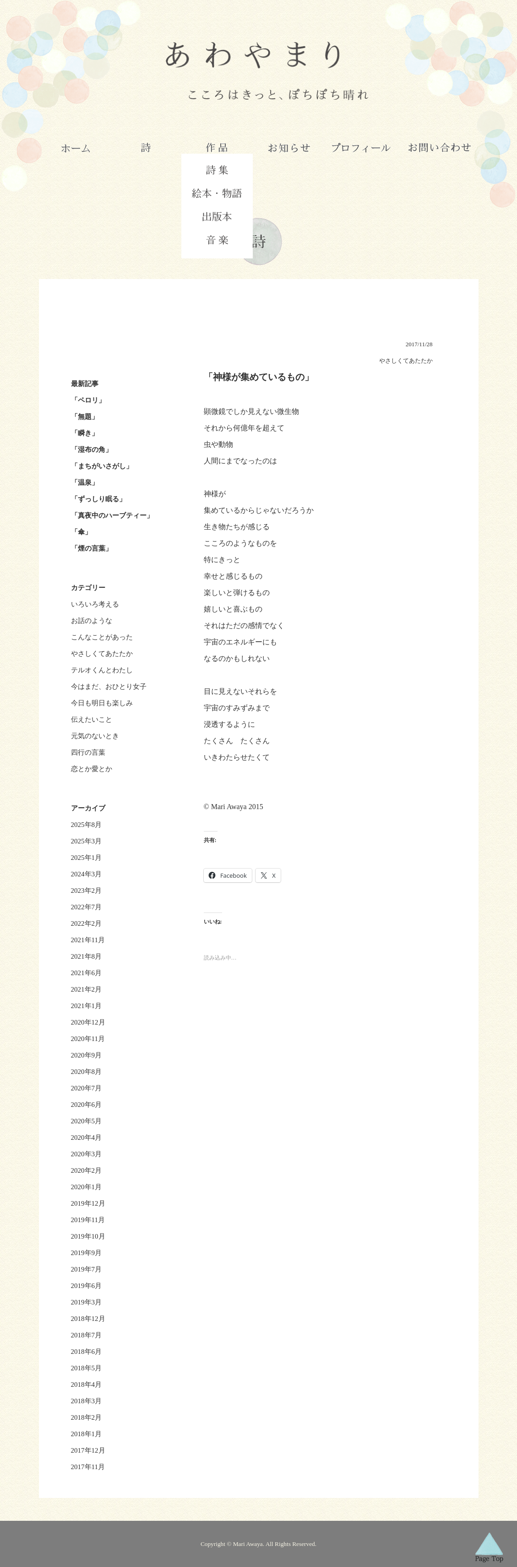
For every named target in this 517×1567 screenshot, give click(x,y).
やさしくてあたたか (102, 653)
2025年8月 (86, 824)
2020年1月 (86, 1187)
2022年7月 (86, 907)
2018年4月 (86, 1384)
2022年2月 (86, 923)
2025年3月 (86, 841)
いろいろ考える (95, 604)
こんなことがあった (102, 637)
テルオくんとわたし (102, 670)
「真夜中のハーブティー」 (112, 515)
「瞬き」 (84, 433)
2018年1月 (86, 1434)
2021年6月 (86, 973)
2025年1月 (86, 857)
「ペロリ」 (88, 400)
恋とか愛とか (91, 769)
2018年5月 (86, 1368)
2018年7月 (86, 1335)
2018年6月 (86, 1351)
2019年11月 (88, 1220)
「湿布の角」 (91, 449)
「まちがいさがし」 (102, 466)
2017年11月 (88, 1466)
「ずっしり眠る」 (98, 499)
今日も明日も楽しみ (102, 703)
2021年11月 (88, 940)
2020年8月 (86, 1071)
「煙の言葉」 (91, 548)
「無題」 (84, 416)
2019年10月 (88, 1236)
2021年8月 (86, 956)
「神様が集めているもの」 (259, 377)
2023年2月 (86, 890)
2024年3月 (86, 874)
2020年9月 (86, 1055)
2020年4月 (86, 1137)
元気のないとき (95, 736)
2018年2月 (86, 1417)
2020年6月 (86, 1104)
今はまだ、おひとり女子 (109, 686)
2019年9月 (86, 1252)
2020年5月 (86, 1121)
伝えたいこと (91, 719)
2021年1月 (86, 1005)
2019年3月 (86, 1302)
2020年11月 (88, 1038)
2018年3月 (86, 1401)
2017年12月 (88, 1450)
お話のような (91, 620)
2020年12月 (88, 1022)
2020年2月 (86, 1170)
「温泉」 (84, 482)
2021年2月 (86, 989)
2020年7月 (86, 1088)
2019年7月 (86, 1269)
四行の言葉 (88, 752)
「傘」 (81, 532)
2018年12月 (88, 1318)
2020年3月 (86, 1154)
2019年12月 (88, 1203)
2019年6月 (86, 1285)
